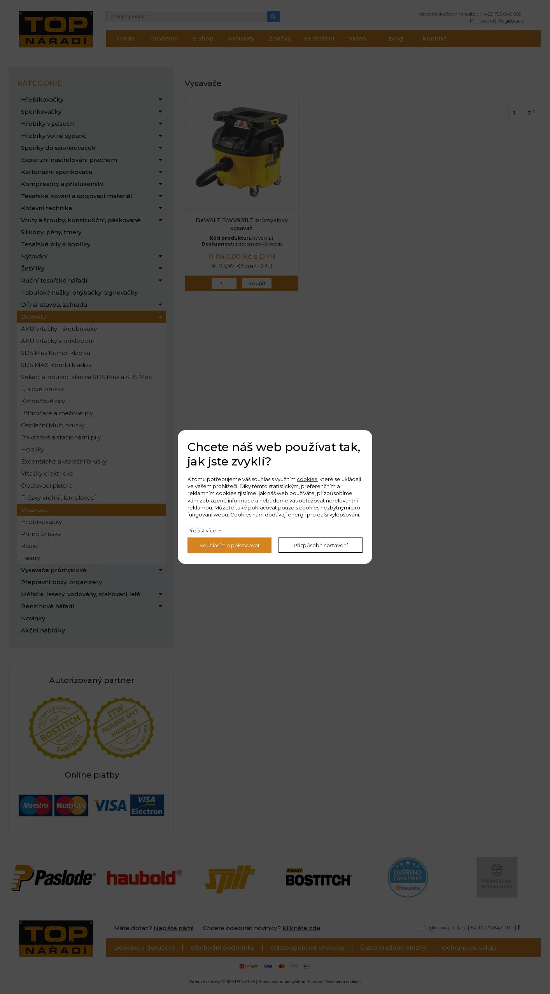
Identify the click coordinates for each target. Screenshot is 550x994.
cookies (307, 479)
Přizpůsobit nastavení (321, 545)
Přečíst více (201, 530)
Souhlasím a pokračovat (230, 545)
